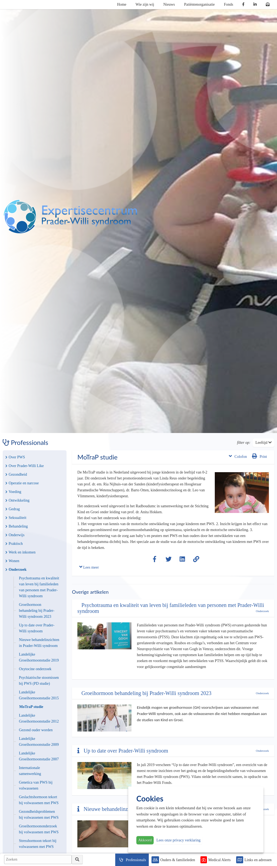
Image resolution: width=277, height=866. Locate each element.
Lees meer (89, 566)
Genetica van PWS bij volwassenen (35, 785)
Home (121, 4)
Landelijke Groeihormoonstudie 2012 (39, 718)
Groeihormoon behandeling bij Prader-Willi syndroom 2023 (36, 611)
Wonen (12, 561)
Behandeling (16, 526)
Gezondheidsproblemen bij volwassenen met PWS (39, 815)
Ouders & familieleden (177, 860)
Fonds (228, 4)
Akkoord (145, 840)
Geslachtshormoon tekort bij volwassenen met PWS (39, 800)
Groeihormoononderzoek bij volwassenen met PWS (39, 829)
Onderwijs (14, 535)
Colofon (238, 456)
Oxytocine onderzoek (35, 669)
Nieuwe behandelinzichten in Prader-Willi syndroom (39, 643)
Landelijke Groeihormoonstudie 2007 (39, 756)
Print (259, 456)
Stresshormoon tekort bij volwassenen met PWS (37, 844)
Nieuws (169, 4)
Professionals (136, 860)
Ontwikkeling (17, 500)
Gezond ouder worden (35, 730)
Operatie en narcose (22, 483)
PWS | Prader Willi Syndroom (70, 216)
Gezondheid (16, 474)
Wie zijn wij (145, 4)
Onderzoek (16, 570)
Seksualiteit (15, 518)
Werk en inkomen (20, 552)
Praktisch (14, 544)
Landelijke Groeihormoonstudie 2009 (39, 742)
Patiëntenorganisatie (199, 4)
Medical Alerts (219, 860)
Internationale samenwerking (30, 771)
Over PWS (15, 457)
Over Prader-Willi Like (24, 466)
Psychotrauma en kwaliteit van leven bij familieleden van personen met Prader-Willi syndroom (39, 587)
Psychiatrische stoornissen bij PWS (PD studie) (39, 681)
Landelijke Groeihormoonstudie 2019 (39, 657)
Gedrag (12, 509)
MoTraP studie (31, 707)
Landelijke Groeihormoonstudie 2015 (39, 695)
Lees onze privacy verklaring (178, 840)
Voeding (13, 492)
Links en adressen (258, 860)
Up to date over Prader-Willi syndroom (36, 628)
